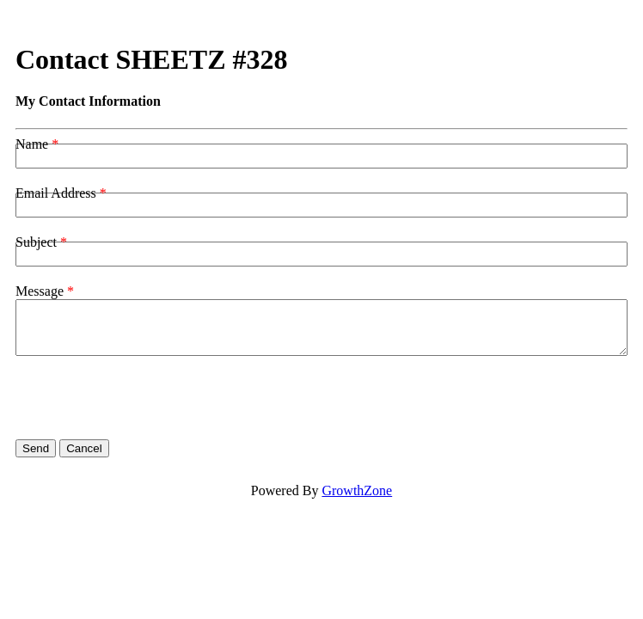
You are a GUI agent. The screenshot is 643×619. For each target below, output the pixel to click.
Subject (36, 242)
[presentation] (146, 398)
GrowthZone (357, 490)
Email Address (55, 193)
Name (31, 144)
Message (39, 291)
